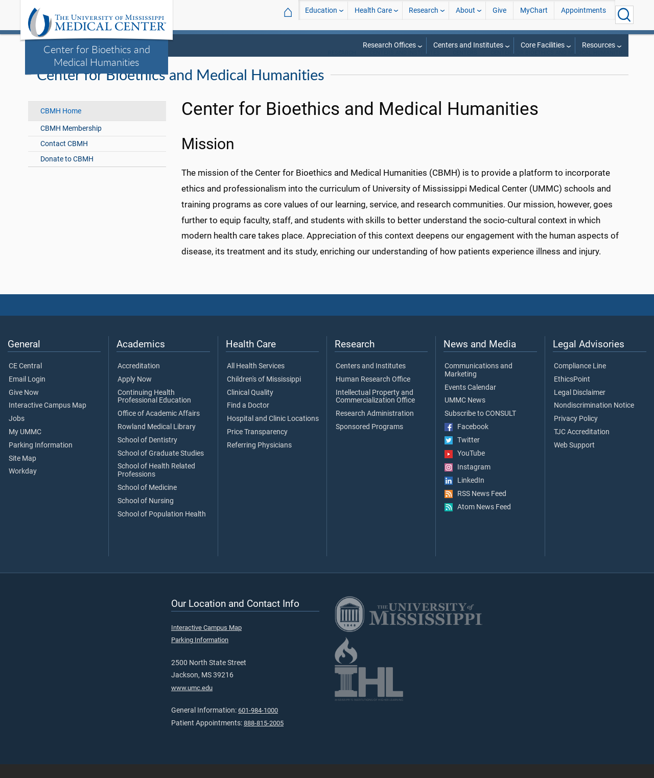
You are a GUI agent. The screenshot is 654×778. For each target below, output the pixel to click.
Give (499, 14)
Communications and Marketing (478, 384)
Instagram (468, 481)
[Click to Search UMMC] (624, 15)
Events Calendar (470, 401)
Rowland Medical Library (157, 441)
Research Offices (389, 45)
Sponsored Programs (369, 441)
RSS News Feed (475, 508)
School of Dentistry (147, 454)
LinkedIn (464, 494)
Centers (465, 66)
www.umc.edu (192, 701)
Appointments (583, 14)
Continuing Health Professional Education (154, 411)
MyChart (534, 14)
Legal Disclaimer (579, 407)
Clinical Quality (250, 407)
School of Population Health (162, 528)
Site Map (22, 472)
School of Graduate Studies (161, 467)
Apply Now (135, 393)
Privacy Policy (576, 433)
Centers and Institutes (468, 45)
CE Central (25, 380)
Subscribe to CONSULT (480, 427)
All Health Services (256, 380)
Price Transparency (257, 446)
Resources (598, 45)
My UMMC (25, 446)
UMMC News (465, 414)
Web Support (574, 459)
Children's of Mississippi (264, 393)
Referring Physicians (259, 459)
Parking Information (41, 459)
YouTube (465, 468)
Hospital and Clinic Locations (273, 433)
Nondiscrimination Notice (594, 419)
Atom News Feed (478, 521)
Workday (23, 486)
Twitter (462, 454)
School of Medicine (147, 502)
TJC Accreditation (582, 446)
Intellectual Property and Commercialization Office (375, 411)
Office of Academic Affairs (159, 427)
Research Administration (375, 427)
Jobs (17, 433)
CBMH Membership (71, 142)
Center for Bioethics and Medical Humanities (96, 55)
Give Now (24, 407)
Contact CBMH (64, 157)
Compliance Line (580, 380)
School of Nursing (146, 515)
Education (321, 14)
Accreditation (139, 380)
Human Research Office (373, 393)
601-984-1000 (258, 724)
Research (423, 14)
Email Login (27, 393)
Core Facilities (543, 45)
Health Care (373, 14)
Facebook (466, 441)
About (465, 14)
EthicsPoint (572, 393)
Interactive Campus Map (47, 419)
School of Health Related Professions (156, 485)
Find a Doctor (248, 419)
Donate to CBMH (67, 173)
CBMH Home (60, 125)
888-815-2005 (264, 737)
